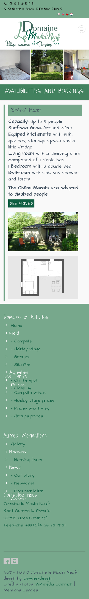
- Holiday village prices (32, 400)
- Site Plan (21, 365)
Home (16, 325)
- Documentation (27, 491)
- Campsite (21, 341)
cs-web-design (37, 578)
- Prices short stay (30, 408)
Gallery (18, 444)
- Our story (23, 475)
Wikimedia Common (53, 584)
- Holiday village (25, 349)
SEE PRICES (21, 203)
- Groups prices (27, 416)
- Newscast (22, 483)
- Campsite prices (28, 393)
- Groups (20, 357)
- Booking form (26, 460)
